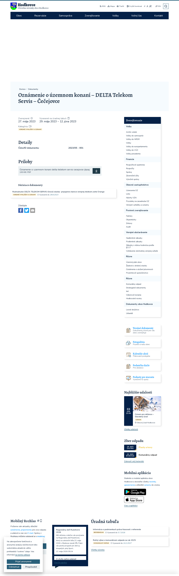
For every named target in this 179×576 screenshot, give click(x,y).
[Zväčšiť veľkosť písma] (150, 6)
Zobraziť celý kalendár (134, 399)
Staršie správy (60, 500)
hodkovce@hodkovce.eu (139, 539)
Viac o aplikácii (131, 443)
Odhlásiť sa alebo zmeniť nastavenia (28, 494)
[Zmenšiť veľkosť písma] (144, 6)
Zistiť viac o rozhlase (28, 489)
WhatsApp (136, 554)
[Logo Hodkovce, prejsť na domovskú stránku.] (29, 6)
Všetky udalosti (131, 367)
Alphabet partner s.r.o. (97, 569)
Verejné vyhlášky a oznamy (30, 67)
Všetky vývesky (98, 487)
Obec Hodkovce (130, 569)
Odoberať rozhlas (28, 484)
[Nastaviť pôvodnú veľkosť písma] (147, 6)
